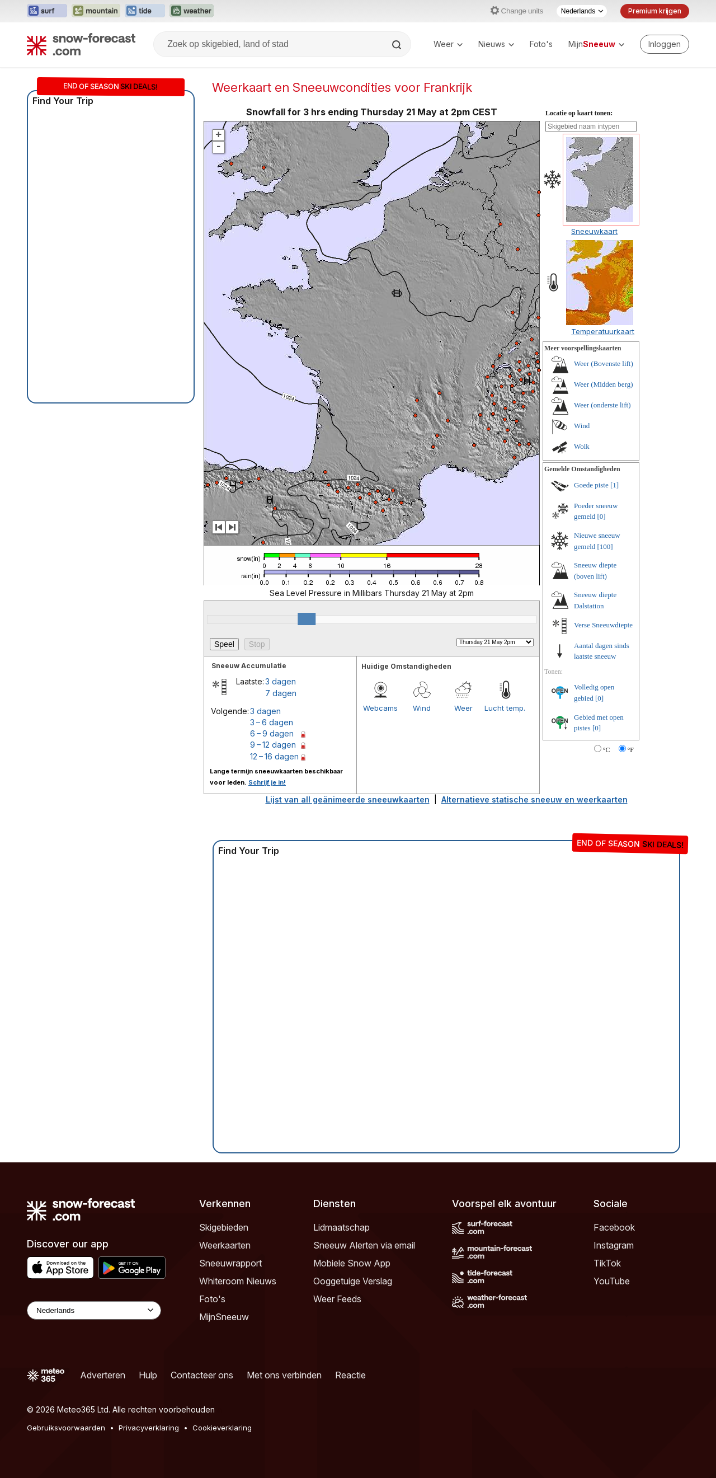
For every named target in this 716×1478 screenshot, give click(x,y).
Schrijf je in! (267, 782)
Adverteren (102, 1375)
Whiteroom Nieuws (237, 1281)
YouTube (611, 1281)
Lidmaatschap (341, 1227)
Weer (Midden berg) (603, 384)
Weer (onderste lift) (602, 405)
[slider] (306, 619)
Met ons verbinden (284, 1375)
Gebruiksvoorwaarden (66, 1427)
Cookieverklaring (222, 1427)
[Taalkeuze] (582, 11)
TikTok (607, 1263)
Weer (448, 44)
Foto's (541, 44)
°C (606, 750)
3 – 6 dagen (271, 722)
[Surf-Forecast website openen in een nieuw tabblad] (47, 11)
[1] (614, 485)
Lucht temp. (504, 707)
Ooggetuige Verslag (352, 1281)
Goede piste (591, 485)
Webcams (380, 707)
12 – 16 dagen (274, 756)
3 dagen (280, 681)
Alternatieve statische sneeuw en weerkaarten (534, 799)
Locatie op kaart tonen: (579, 113)
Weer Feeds (337, 1299)
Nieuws (496, 44)
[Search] (398, 45)
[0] (601, 516)
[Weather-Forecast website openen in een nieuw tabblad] (191, 11)
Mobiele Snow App (351, 1263)
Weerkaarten (225, 1245)
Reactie (350, 1375)
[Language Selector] (94, 1310)
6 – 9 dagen (272, 733)
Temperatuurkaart (602, 331)
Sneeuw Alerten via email (364, 1245)
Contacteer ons (202, 1375)
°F (631, 750)
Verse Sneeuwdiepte (603, 625)
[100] (605, 546)
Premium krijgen (654, 11)
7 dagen (280, 693)
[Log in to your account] (664, 44)
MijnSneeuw (224, 1316)
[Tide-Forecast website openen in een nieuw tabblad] (145, 11)
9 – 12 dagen (273, 744)
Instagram (613, 1245)
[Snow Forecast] (81, 44)
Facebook (614, 1227)
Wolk (582, 446)
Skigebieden (223, 1227)
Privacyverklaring (149, 1427)
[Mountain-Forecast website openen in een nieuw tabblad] (96, 11)
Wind (422, 707)
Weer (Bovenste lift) (603, 363)
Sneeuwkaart (594, 231)
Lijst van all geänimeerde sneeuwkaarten (348, 799)
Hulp (148, 1375)
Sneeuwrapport (230, 1263)
